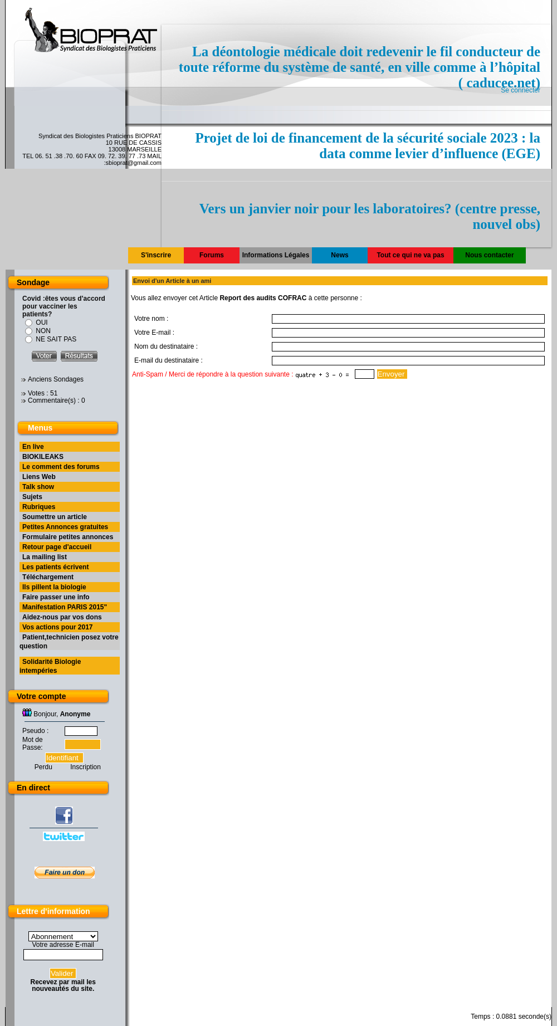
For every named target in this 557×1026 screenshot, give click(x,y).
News (339, 255)
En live (33, 447)
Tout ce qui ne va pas (410, 255)
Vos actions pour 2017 (57, 627)
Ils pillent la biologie (54, 587)
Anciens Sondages (56, 379)
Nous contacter (489, 255)
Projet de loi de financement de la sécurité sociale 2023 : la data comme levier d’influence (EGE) (367, 145)
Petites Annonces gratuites (65, 527)
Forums (211, 255)
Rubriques (38, 507)
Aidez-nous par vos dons (62, 617)
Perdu (43, 767)
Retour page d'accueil (56, 547)
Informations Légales (276, 255)
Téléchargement (48, 577)
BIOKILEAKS (42, 457)
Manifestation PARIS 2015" (64, 607)
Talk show (38, 487)
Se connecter (520, 90)
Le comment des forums (61, 467)
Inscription (85, 767)
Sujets (32, 497)
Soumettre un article (54, 517)
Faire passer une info (56, 597)
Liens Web (39, 477)
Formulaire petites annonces (67, 537)
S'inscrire (156, 255)
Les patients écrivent (55, 567)
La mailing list (44, 557)
